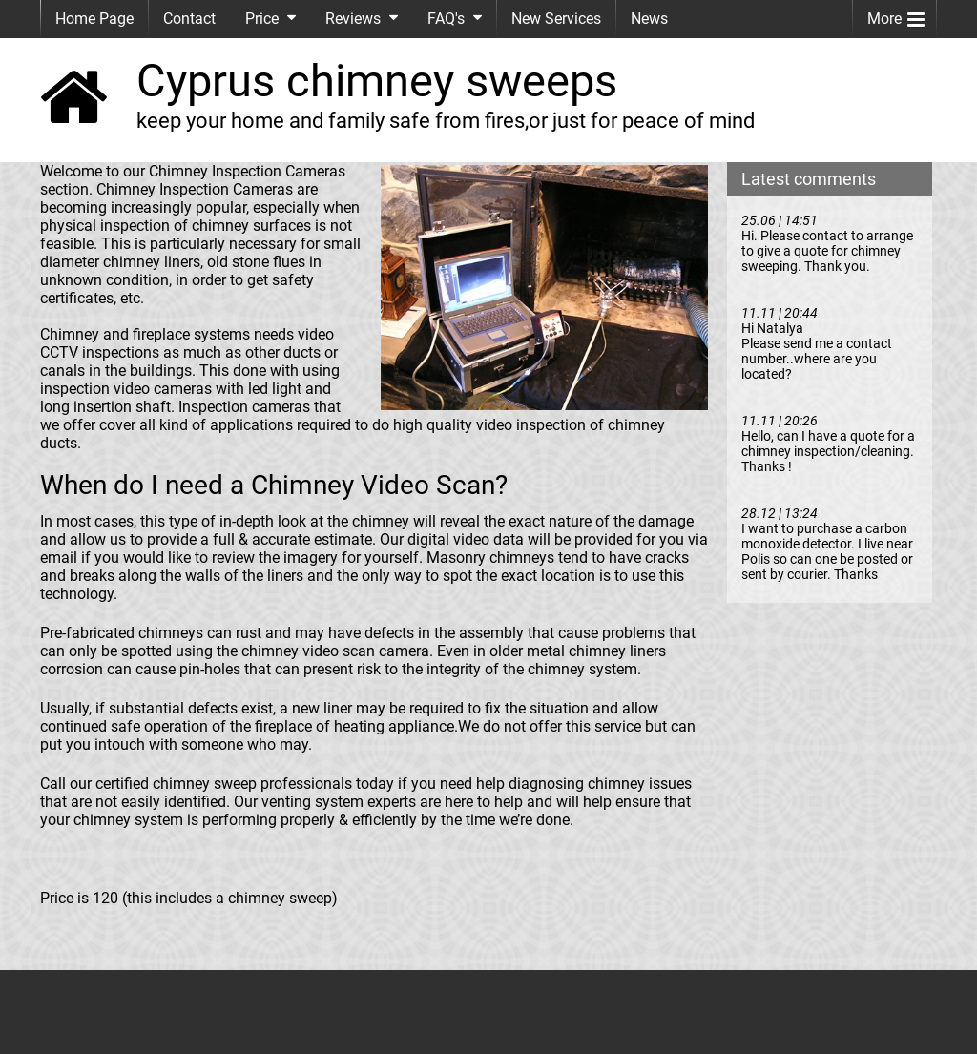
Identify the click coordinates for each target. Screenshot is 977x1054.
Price (262, 19)
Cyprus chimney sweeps (376, 80)
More (896, 15)
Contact (189, 19)
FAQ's (446, 19)
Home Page (94, 19)
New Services (556, 19)
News (649, 19)
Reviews (353, 19)
